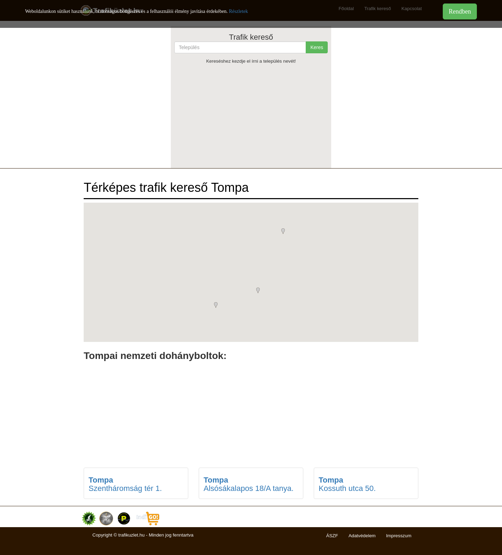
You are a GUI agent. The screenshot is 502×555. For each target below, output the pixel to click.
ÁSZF (332, 535)
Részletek (238, 11)
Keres (316, 47)
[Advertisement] (251, 116)
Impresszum (398, 535)
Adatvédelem (362, 535)
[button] (217, 305)
